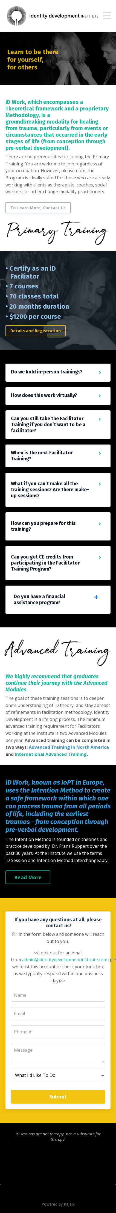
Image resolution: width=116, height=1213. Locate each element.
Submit (58, 1096)
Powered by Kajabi (58, 1204)
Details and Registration (35, 330)
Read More (28, 877)
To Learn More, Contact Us (38, 207)
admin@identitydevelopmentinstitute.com (64, 960)
